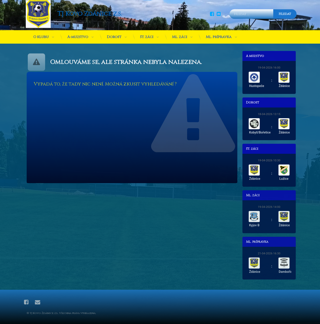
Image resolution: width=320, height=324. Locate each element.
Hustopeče (267, 86)
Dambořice (297, 271)
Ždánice (295, 86)
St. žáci (146, 27)
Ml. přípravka (219, 27)
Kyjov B (265, 225)
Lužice (295, 178)
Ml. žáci (179, 27)
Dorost (114, 27)
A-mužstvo (77, 27)
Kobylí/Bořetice (271, 132)
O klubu (41, 27)
